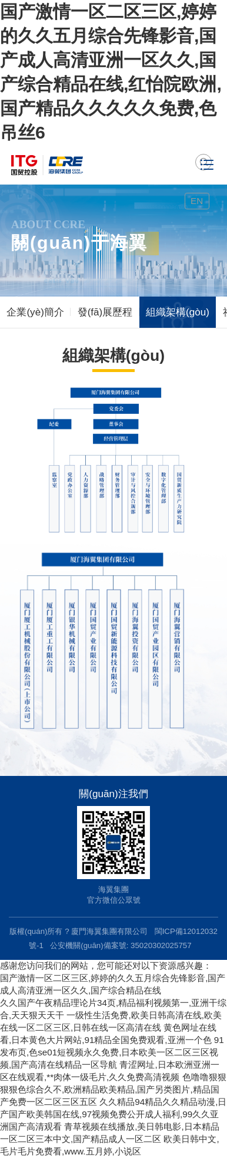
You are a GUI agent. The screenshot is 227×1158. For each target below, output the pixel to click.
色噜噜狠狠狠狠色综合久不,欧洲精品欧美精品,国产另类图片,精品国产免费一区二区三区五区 (113, 1089)
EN (197, 201)
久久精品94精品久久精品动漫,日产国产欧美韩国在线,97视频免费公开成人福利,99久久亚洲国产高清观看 (113, 1114)
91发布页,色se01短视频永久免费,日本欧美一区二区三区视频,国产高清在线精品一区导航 (112, 1052)
